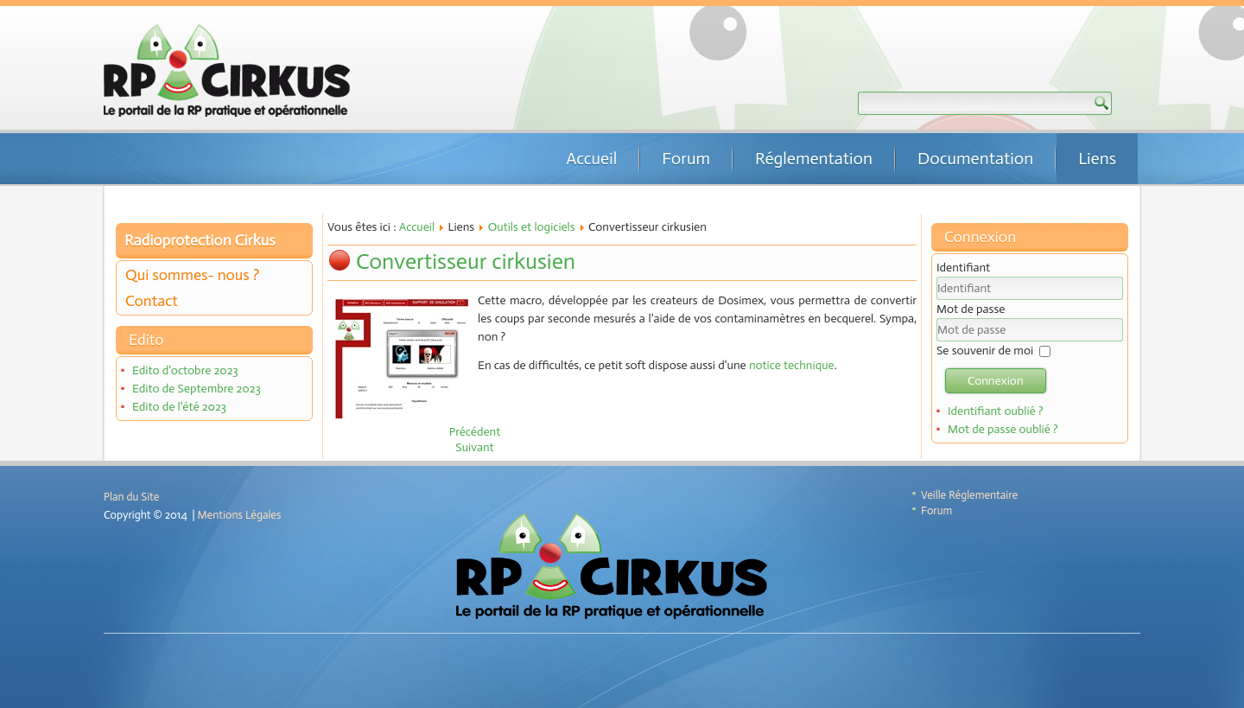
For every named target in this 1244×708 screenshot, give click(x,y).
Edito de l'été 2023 (179, 406)
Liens (1097, 158)
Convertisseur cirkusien (465, 261)
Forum (686, 158)
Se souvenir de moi (984, 350)
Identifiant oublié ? (996, 411)
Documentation (975, 158)
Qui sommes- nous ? (192, 274)
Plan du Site (131, 496)
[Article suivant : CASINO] (474, 447)
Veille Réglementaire (969, 494)
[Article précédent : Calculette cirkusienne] (475, 431)
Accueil (591, 158)
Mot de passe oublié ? (1003, 429)
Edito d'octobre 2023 (185, 370)
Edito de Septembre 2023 (196, 388)
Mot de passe (970, 309)
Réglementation (814, 158)
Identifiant (963, 267)
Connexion (996, 380)
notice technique (792, 365)
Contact (151, 300)
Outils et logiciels (531, 227)
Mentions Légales (240, 514)
